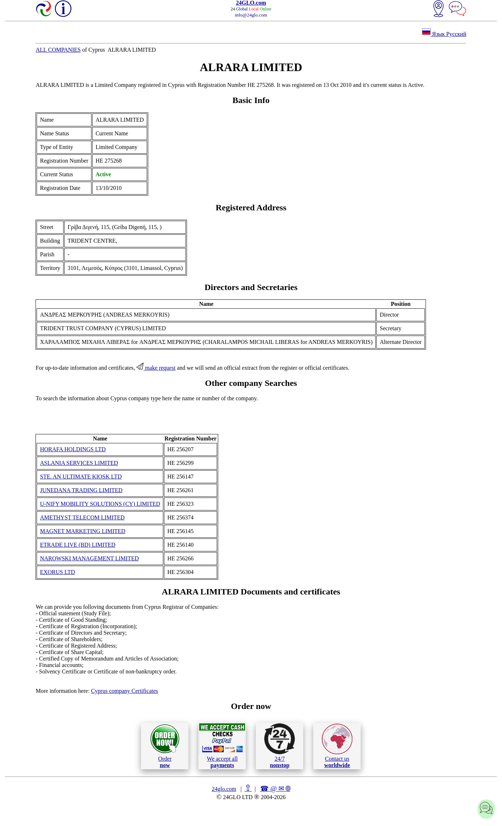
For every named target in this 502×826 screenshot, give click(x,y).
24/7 (279, 745)
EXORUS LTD (57, 572)
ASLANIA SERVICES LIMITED (79, 463)
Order (165, 745)
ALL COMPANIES (58, 50)
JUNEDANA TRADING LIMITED (81, 490)
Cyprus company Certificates (124, 691)
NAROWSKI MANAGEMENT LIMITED (89, 558)
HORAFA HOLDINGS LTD (72, 449)
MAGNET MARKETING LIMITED (82, 531)
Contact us (337, 746)
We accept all (222, 745)
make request (155, 368)
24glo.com (224, 789)
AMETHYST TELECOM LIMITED (82, 517)
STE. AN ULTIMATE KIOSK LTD (81, 476)
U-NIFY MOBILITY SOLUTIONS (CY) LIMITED (100, 504)
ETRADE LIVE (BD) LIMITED (77, 545)
